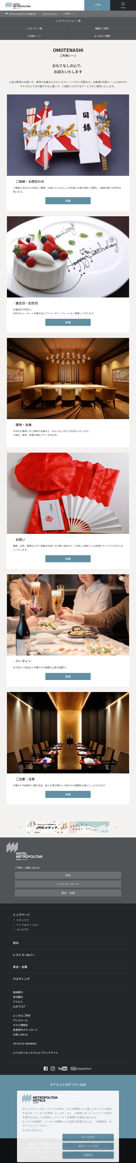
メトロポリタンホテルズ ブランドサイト (35, 1052)
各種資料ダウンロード (25, 1029)
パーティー (23, 661)
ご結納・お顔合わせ (30, 181)
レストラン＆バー (50, 13)
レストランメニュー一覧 (68, 20)
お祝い (20, 539)
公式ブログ (19, 1006)
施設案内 (18, 992)
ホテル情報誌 (20, 1025)
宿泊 (68, 875)
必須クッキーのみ (88, 1146)
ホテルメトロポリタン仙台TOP (22, 13)
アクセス (18, 1001)
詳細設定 (88, 1154)
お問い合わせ (20, 1034)
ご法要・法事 (25, 779)
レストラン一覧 (34, 28)
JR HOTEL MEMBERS (25, 1043)
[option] (47, 827)
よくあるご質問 (102, 36)
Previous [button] (20, 827)
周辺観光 (18, 997)
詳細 (68, 200)
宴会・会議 (68, 892)
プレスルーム (20, 1020)
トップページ (21, 914)
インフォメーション (27, 924)
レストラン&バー (24, 955)
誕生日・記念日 (27, 303)
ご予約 (97, 5)
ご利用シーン (34, 36)
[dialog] (68, 1126)
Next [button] (115, 827)
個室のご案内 (102, 28)
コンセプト (22, 929)
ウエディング (21, 979)
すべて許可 (88, 1137)
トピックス (22, 920)
